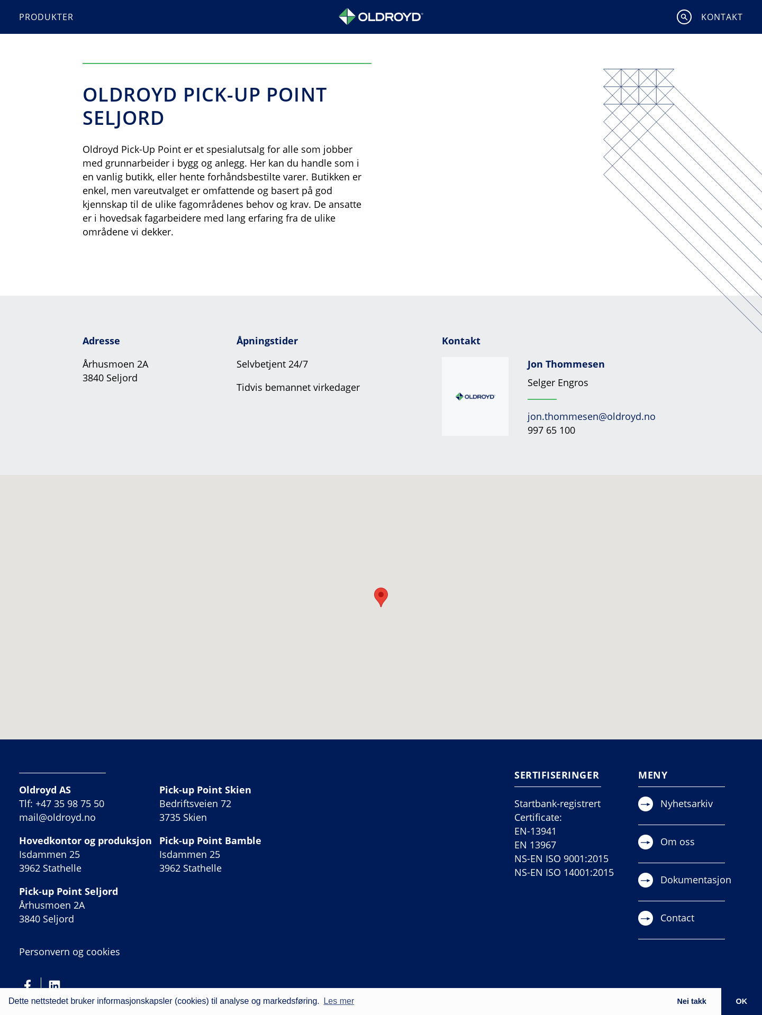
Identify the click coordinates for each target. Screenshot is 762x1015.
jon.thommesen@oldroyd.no (592, 416)
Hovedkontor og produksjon (85, 840)
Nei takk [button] (691, 1001)
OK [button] (742, 1001)
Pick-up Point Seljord (68, 891)
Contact (677, 917)
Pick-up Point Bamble (210, 840)
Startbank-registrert (557, 803)
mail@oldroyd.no (57, 817)
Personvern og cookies (69, 951)
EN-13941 (535, 831)
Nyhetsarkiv (686, 803)
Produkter (46, 17)
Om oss (677, 841)
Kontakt (722, 17)
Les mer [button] (338, 1000)
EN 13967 (535, 844)
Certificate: (538, 817)
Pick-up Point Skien (205, 789)
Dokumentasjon (695, 879)
